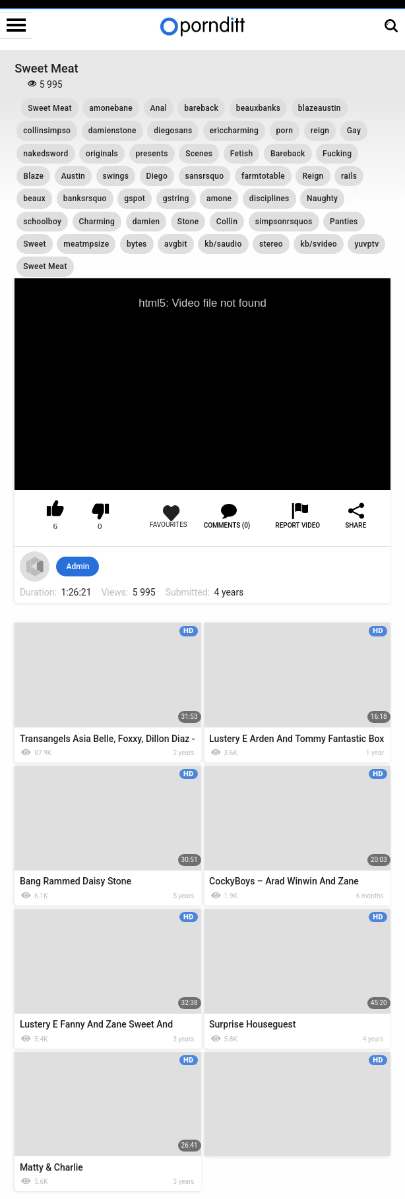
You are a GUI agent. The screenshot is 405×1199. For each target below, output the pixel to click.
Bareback (287, 153)
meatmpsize (86, 244)
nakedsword (45, 153)
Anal (158, 108)
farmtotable (263, 176)
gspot (134, 198)
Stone (188, 221)
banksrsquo (85, 198)
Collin (226, 221)
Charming (97, 221)
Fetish (241, 153)
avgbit (175, 244)
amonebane (111, 108)
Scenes (198, 153)
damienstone (112, 130)
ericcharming (234, 130)
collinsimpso (47, 130)
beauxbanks (258, 108)
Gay (354, 130)
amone (219, 198)
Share (355, 525)
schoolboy (42, 221)
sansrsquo (204, 176)
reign (320, 130)
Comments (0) (227, 525)
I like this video (56, 511)
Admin (77, 566)
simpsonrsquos (284, 221)
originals (102, 153)
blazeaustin (319, 108)
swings (116, 176)
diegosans (173, 130)
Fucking (337, 153)
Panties (344, 221)
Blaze (33, 176)
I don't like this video (100, 511)
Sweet (34, 244)
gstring (176, 198)
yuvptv (366, 244)
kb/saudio (222, 244)
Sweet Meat (49, 108)
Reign (312, 176)
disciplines (269, 198)
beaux (34, 198)
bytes (137, 244)
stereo (271, 244)
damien (146, 221)
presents (152, 153)
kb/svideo (318, 244)
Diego (157, 176)
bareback (201, 108)
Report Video (297, 525)
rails (349, 176)
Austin (73, 176)
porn (285, 130)
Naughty (322, 198)
